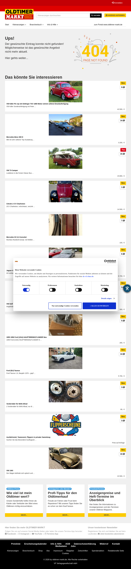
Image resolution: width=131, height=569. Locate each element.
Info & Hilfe (52, 25)
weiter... (23, 58)
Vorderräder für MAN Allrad (16, 404)
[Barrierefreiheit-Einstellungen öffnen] (127, 288)
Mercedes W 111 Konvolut (16, 237)
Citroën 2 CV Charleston (15, 204)
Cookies (65, 553)
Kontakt (116, 544)
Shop (40, 551)
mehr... (24, 515)
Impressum (58, 551)
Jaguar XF (10, 270)
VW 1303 (9, 470)
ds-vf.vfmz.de (88, 276)
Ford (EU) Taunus (13, 370)
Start (7, 25)
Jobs (73, 546)
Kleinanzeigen (19, 25)
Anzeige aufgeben (115, 15)
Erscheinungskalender (35, 544)
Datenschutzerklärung (85, 544)
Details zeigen (106, 298)
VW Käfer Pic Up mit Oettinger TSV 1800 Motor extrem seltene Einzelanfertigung (37, 104)
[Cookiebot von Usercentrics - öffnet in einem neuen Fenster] (106, 261)
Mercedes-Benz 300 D (14, 137)
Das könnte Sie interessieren (33, 77)
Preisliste (15, 544)
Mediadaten (61, 546)
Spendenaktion (98, 551)
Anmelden (117, 3)
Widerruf (104, 544)
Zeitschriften (83, 551)
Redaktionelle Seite (116, 551)
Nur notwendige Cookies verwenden (65, 306)
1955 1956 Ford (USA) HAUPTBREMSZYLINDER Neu (26, 337)
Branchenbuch (36, 25)
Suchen (95, 15)
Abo (48, 551)
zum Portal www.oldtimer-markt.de (108, 25)
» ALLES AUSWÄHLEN (99, 306)
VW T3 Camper (12, 170)
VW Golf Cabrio (12, 304)
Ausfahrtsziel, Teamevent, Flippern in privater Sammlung (28, 437)
